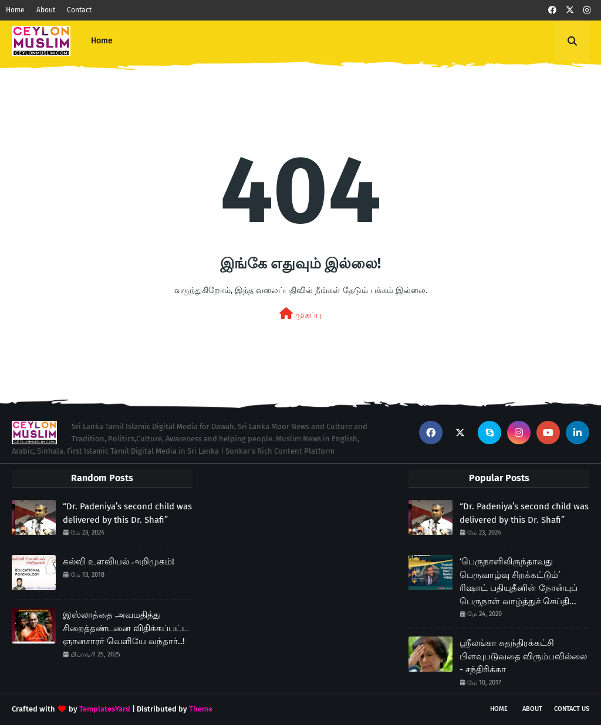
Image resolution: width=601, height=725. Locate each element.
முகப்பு (300, 314)
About (45, 10)
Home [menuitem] (102, 41)
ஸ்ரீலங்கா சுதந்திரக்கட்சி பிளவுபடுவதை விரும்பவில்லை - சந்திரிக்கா (523, 656)
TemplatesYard (104, 708)
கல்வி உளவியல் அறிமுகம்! (118, 561)
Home (15, 10)
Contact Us (571, 709)
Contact (79, 10)
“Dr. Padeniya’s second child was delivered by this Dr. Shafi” (127, 513)
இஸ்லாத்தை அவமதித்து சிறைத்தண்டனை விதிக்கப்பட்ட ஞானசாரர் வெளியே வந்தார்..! (126, 628)
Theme (200, 708)
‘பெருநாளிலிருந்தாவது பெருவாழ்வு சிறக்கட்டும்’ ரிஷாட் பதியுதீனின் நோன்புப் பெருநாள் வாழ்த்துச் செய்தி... (519, 581)
